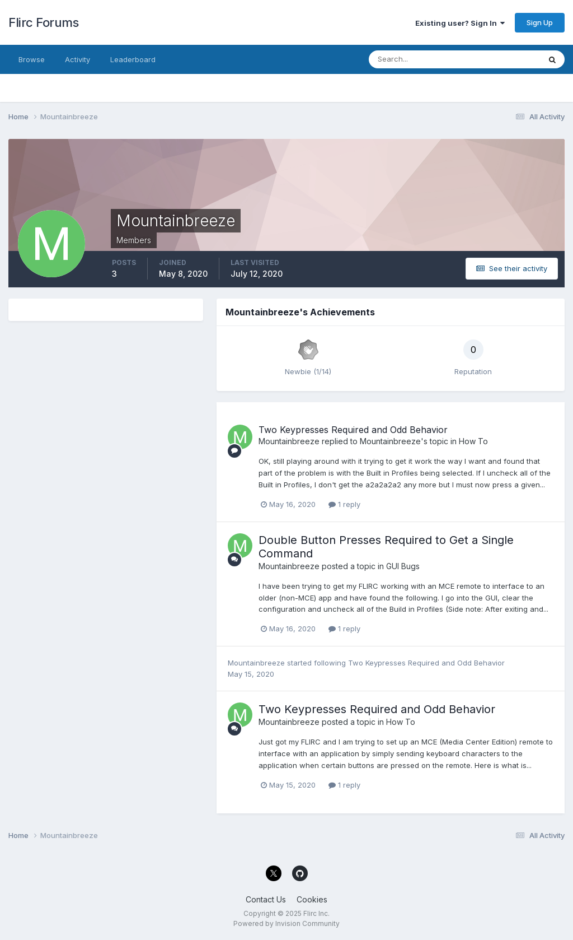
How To (473, 441)
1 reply (344, 504)
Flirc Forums (43, 22)
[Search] (418, 59)
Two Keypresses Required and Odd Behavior (353, 429)
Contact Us (266, 899)
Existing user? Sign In (460, 22)
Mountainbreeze (289, 441)
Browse (31, 59)
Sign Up (540, 22)
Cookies (312, 899)
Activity (77, 59)
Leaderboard (133, 59)
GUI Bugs (403, 566)
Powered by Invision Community (286, 923)
